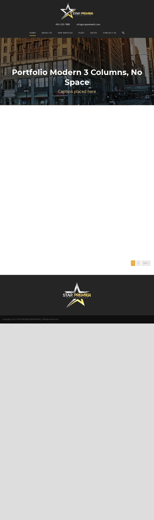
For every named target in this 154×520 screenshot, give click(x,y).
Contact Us (109, 33)
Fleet (81, 33)
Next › (146, 263)
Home (33, 33)
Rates (93, 33)
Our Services (65, 33)
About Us (47, 33)
